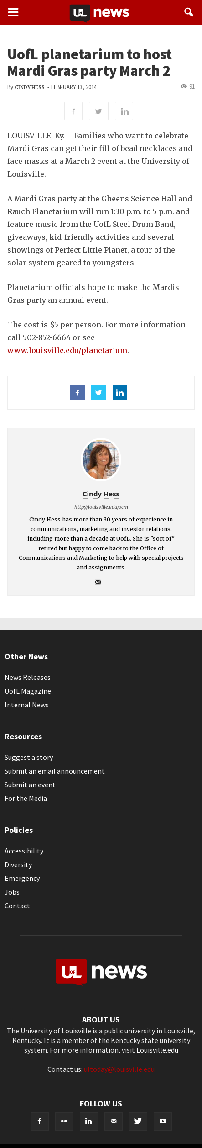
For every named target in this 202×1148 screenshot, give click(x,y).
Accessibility (24, 850)
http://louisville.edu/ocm (101, 507)
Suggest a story (29, 757)
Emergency (22, 878)
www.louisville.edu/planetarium (67, 350)
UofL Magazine (28, 690)
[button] (189, 12)
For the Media (26, 798)
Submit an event (30, 784)
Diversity (18, 864)
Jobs (12, 891)
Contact (17, 905)
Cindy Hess (30, 87)
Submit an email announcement (55, 770)
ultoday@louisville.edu (119, 1069)
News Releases (28, 677)
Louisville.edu (157, 1049)
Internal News (27, 704)
